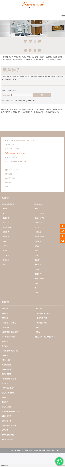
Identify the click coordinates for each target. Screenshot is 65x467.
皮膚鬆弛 (6, 237)
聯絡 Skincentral (53, 450)
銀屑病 (37, 260)
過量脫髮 (38, 232)
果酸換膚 (5, 318)
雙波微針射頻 (6, 365)
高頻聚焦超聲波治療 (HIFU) (12, 379)
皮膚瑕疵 (6, 218)
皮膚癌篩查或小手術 (9, 425)
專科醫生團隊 (10, 178)
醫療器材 (8, 182)
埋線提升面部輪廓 (8, 435)
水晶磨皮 (5, 397)
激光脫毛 (5, 383)
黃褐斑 (37, 246)
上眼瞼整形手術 (41, 318)
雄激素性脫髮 (39, 218)
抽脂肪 (37, 332)
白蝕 (36, 283)
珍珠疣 (37, 255)
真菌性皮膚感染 (40, 237)
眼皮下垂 (6, 223)
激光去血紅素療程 (8, 393)
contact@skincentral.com (16, 161)
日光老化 (6, 255)
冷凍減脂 (5, 346)
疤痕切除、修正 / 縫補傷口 (45, 337)
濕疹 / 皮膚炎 (39, 223)
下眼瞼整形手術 (41, 323)
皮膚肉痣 (38, 274)
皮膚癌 (37, 269)
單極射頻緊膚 (6, 369)
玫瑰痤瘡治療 (6, 416)
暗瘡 (36, 209)
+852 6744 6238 (13, 149)
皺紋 (4, 265)
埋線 (37, 327)
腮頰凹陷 (6, 232)
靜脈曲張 (38, 241)
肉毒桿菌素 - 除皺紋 (9, 337)
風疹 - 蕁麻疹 (39, 279)
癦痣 (36, 251)
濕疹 (36, 293)
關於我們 (8, 174)
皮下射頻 (5, 430)
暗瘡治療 (5, 313)
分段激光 (5, 355)
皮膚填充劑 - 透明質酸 (10, 351)
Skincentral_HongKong (15, 153)
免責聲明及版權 (39, 450)
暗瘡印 (5, 209)
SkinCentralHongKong (15, 157)
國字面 (5, 251)
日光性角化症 (39, 213)
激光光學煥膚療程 (8, 388)
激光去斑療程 (6, 407)
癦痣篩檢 (5, 402)
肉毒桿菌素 (6, 327)
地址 (6, 187)
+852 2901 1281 (13, 145)
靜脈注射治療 (6, 421)
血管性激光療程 (7, 439)
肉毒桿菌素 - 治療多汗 (10, 332)
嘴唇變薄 (6, 260)
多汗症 (37, 227)
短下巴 (5, 246)
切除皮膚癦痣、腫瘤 (42, 313)
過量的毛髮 (7, 227)
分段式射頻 (6, 360)
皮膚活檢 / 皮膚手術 (9, 323)
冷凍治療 (5, 341)
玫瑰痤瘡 (38, 265)
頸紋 (4, 241)
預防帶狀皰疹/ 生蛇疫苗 (10, 411)
